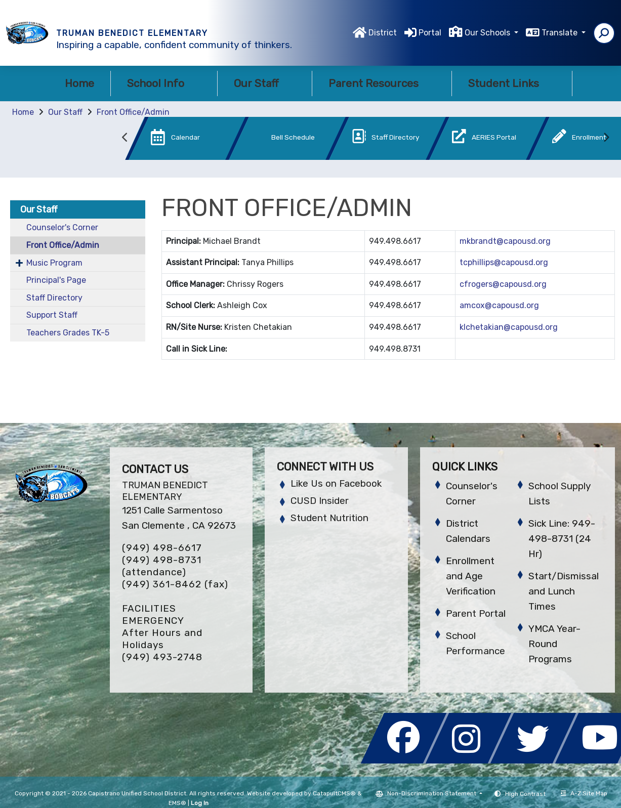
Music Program (54, 263)
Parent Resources (381, 83)
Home (79, 83)
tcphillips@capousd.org (504, 262)
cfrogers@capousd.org (503, 284)
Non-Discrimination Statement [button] (432, 793)
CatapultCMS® (334, 793)
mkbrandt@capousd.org (505, 241)
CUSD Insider (320, 500)
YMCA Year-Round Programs (554, 644)
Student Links (512, 83)
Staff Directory (54, 298)
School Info (164, 83)
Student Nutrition (329, 518)
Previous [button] (125, 137)
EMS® (177, 802)
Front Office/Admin (133, 112)
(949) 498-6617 (162, 548)
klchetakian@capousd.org (509, 327)
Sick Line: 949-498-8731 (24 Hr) (561, 539)
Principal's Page (56, 280)
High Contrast (525, 793)
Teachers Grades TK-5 (67, 332)
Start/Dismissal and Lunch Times (563, 591)
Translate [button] (560, 32)
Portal (430, 32)
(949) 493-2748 (162, 657)
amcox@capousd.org (499, 305)
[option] (170, 140)
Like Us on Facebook (336, 483)
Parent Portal (476, 613)
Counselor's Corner (62, 227)
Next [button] (606, 137)
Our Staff (265, 83)
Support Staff (51, 315)
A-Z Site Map (584, 793)
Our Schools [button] (488, 32)
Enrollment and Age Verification (470, 576)
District (382, 32)
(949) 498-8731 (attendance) (161, 566)
